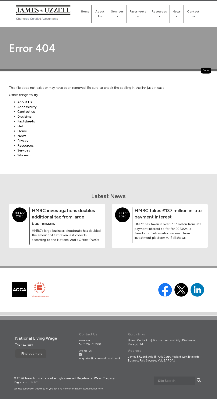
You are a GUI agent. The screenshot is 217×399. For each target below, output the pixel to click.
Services (117, 13)
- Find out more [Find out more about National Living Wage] (31, 354)
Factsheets (137, 13)
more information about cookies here (83, 388)
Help (21, 126)
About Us (99, 14)
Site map (24, 155)
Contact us (193, 14)
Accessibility (26, 107)
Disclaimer (25, 116)
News (176, 13)
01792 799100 (90, 344)
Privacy (22, 141)
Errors (206, 70)
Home (85, 11)
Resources (159, 13)
